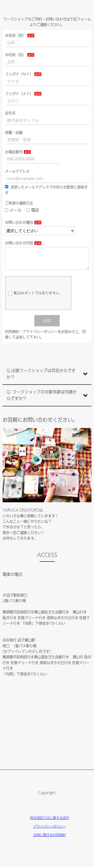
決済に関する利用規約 (49, 839)
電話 (33, 210)
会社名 (10, 113)
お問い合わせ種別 (19, 222)
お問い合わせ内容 (19, 243)
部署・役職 (14, 132)
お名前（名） (15, 54)
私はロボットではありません (33, 297)
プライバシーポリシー (49, 830)
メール (13, 210)
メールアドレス (17, 171)
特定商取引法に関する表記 (49, 822)
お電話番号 (14, 152)
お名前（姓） (15, 35)
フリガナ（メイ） (19, 93)
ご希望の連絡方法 (19, 203)
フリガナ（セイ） (19, 74)
